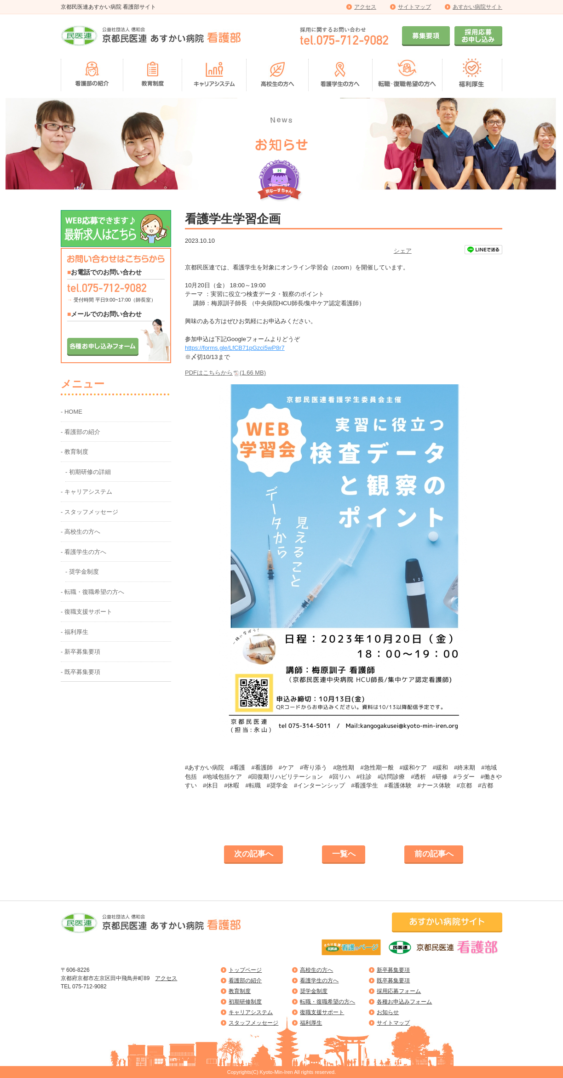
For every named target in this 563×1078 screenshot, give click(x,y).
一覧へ (344, 854)
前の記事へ (434, 854)
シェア (403, 250)
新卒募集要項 (393, 970)
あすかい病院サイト (477, 7)
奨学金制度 (313, 991)
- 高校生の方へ (80, 531)
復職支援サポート (322, 1012)
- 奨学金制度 (82, 571)
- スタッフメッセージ (89, 511)
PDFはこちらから (225, 372)
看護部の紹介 (245, 980)
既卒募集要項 (393, 980)
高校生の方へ (316, 970)
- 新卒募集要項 (80, 651)
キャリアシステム (251, 1012)
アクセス (365, 7)
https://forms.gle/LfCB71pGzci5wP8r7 (235, 347)
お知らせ (388, 1012)
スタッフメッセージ (253, 1023)
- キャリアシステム (86, 491)
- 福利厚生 (74, 631)
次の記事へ (253, 854)
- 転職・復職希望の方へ (92, 591)
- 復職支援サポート (86, 611)
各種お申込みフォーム (404, 1001)
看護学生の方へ (319, 980)
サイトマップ (414, 7)
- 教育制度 (74, 451)
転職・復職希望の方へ (327, 1001)
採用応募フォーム (399, 991)
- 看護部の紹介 (80, 431)
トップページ (245, 970)
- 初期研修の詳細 (88, 471)
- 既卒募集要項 (80, 671)
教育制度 (240, 991)
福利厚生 (311, 1023)
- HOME (71, 411)
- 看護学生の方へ (83, 551)
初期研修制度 (245, 1001)
